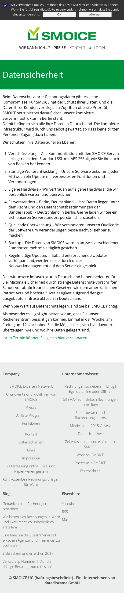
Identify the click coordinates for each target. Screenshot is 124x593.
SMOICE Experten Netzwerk (31, 386)
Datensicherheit (31, 442)
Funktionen (31, 423)
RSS (65, 511)
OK (59, 14)
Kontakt (31, 434)
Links (31, 450)
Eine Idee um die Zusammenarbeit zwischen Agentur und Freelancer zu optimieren (31, 540)
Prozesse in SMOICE (90, 462)
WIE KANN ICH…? (34, 47)
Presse (31, 407)
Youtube (68, 503)
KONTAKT (77, 47)
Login (97, 47)
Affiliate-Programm (31, 415)
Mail (65, 519)
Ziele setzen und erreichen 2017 (28, 553)
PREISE (60, 47)
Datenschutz (90, 470)
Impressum (31, 458)
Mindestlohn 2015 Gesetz (90, 425)
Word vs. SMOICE (90, 454)
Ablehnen (95, 14)
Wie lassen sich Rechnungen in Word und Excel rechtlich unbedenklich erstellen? (31, 521)
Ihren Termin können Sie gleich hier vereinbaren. (45, 337)
